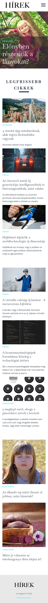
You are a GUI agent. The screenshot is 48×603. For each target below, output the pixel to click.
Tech (5, 175)
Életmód (8, 486)
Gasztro (8, 403)
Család (7, 41)
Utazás (7, 125)
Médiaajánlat (24, 598)
